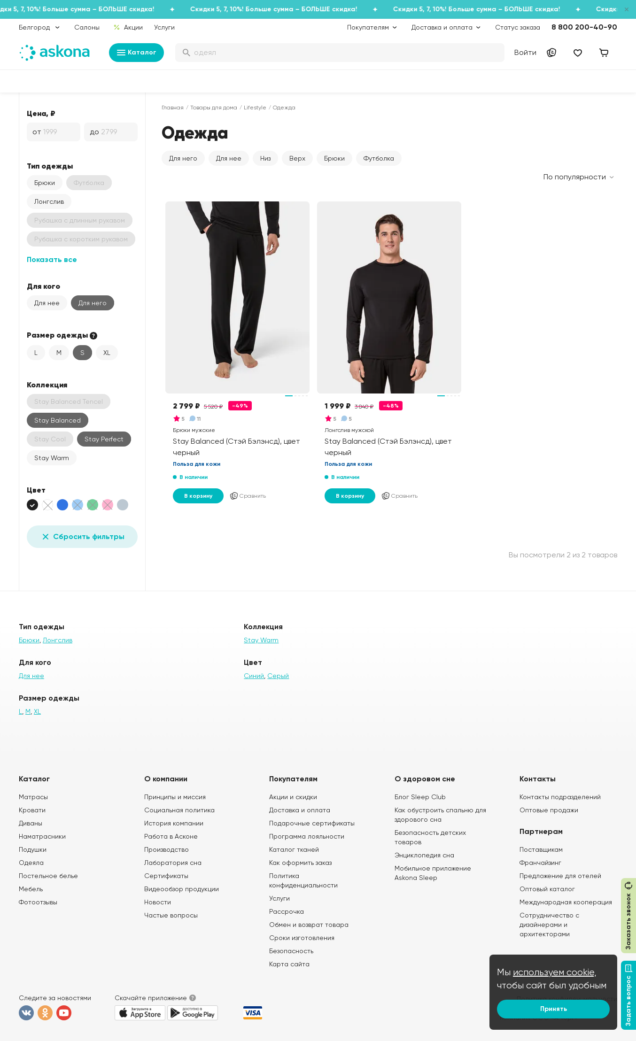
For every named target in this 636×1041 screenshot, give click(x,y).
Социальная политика (179, 810)
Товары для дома (213, 107)
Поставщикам (541, 849)
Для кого (43, 286)
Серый (278, 675)
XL (106, 352)
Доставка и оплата (299, 810)
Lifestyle (255, 107)
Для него (92, 303)
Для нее (47, 303)
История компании (173, 823)
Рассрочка (286, 911)
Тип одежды (50, 165)
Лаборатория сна (173, 862)
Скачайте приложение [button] (151, 997)
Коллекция (47, 384)
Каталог (136, 52)
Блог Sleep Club (420, 797)
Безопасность (291, 951)
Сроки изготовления (301, 937)
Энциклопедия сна (424, 855)
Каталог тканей (294, 849)
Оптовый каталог (547, 889)
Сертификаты (166, 875)
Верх (297, 158)
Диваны (30, 823)
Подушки (33, 849)
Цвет (36, 489)
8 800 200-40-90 (584, 27)
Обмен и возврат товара (309, 924)
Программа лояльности (306, 836)
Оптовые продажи (549, 810)
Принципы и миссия (175, 797)
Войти (525, 52)
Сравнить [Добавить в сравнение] (247, 496)
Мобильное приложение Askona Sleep (433, 872)
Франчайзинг (540, 862)
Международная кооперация (566, 902)
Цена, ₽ (41, 113)
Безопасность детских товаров (430, 837)
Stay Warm (51, 458)
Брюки (44, 182)
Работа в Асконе (171, 836)
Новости (157, 902)
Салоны (87, 27)
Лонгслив (49, 201)
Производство (166, 849)
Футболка (379, 158)
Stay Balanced (57, 420)
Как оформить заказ (300, 862)
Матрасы (33, 797)
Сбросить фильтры (82, 536)
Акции (128, 27)
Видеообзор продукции (181, 889)
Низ (265, 158)
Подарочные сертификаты (312, 823)
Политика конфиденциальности (303, 880)
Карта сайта (289, 964)
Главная (173, 107)
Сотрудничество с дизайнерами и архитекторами (549, 924)
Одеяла (31, 862)
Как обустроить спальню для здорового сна (440, 814)
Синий (254, 675)
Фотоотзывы (38, 902)
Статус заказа (517, 27)
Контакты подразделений (560, 797)
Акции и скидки (293, 797)
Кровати (32, 810)
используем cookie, (555, 972)
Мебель (31, 889)
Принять (553, 1009)
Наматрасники (42, 836)
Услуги (164, 27)
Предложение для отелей (560, 875)
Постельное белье (48, 875)
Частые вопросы (171, 915)
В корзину (198, 496)
